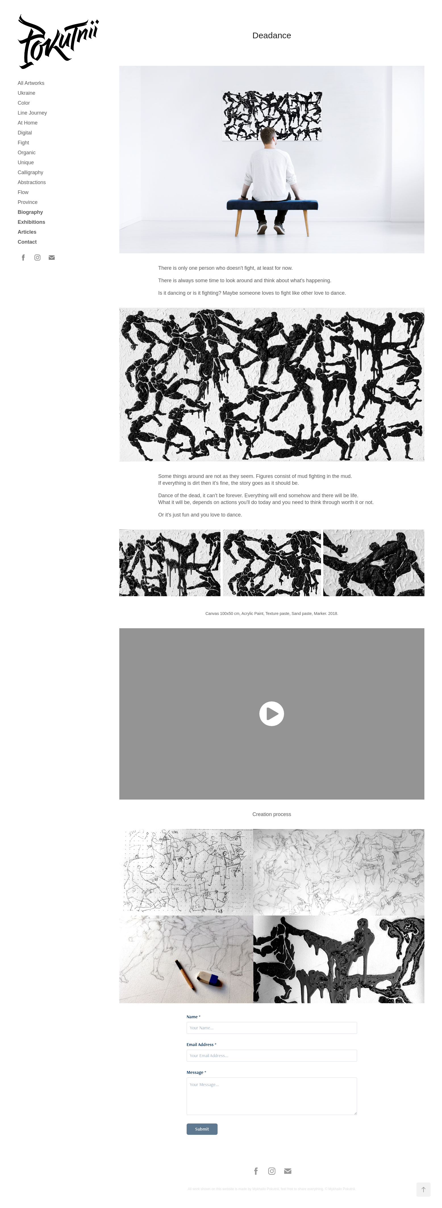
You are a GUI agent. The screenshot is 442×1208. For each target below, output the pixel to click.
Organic (27, 152)
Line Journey (32, 113)
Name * (194, 1017)
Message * (196, 1072)
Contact (27, 242)
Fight (23, 143)
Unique (26, 162)
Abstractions (32, 182)
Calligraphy (30, 172)
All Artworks (31, 83)
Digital (25, 133)
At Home (27, 123)
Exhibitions (31, 222)
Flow (23, 192)
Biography (30, 212)
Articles (27, 232)
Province (27, 202)
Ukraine (26, 93)
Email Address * (201, 1044)
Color (24, 103)
